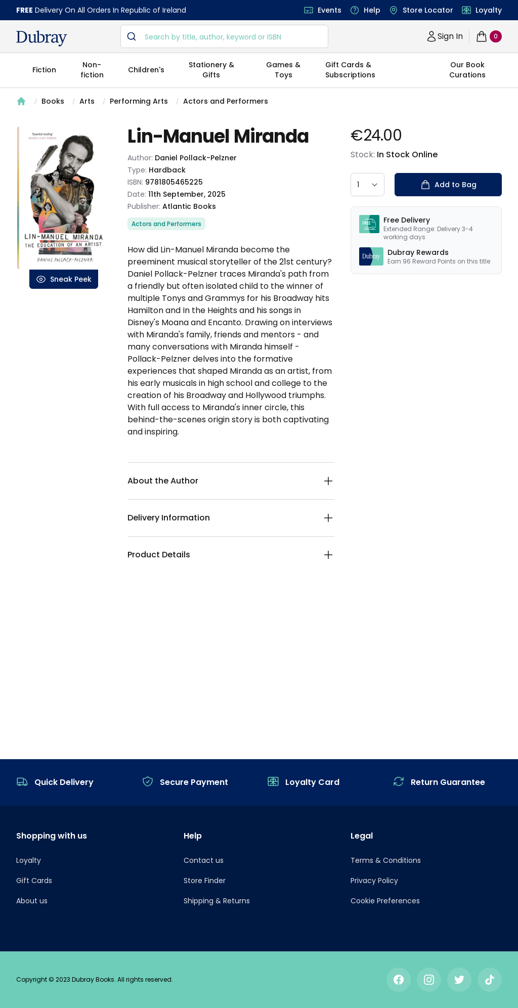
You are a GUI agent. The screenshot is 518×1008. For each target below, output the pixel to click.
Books (52, 101)
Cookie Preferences (385, 901)
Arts (87, 101)
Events (329, 10)
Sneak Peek (64, 279)
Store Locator (428, 10)
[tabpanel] (63, 198)
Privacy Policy (374, 880)
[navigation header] (41, 38)
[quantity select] (367, 184)
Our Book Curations (467, 70)
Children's (146, 70)
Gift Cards (34, 880)
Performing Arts (139, 101)
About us (32, 901)
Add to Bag (448, 185)
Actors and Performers (225, 101)
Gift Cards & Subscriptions (350, 70)
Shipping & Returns (217, 901)
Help (372, 10)
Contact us (204, 860)
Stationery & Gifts (211, 70)
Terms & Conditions (386, 860)
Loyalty (489, 10)
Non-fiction (92, 70)
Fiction (44, 70)
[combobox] (224, 36)
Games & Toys (283, 70)
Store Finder (205, 880)
